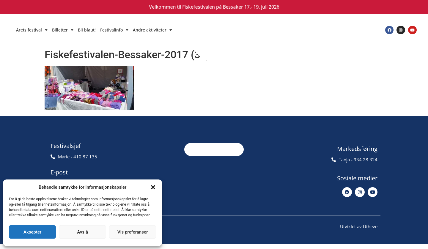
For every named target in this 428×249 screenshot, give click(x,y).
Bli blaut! (87, 30)
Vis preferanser (132, 232)
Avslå (82, 232)
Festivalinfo (114, 30)
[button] (153, 187)
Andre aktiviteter (152, 30)
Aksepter (32, 232)
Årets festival (32, 30)
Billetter (62, 30)
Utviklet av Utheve (358, 232)
